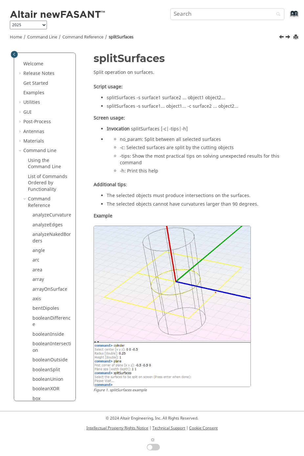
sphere (40, 53)
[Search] (277, 14)
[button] (30, 54)
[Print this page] (296, 37)
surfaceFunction (50, 243)
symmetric (44, 304)
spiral (39, 63)
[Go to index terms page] (287, 16)
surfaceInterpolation (52, 256)
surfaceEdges (47, 208)
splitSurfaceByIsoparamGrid (52, 131)
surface (41, 182)
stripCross (44, 153)
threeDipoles (47, 333)
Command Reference (82, 37)
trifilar (39, 369)
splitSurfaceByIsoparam (52, 115)
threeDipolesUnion (52, 346)
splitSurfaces (121, 37)
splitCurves (45, 92)
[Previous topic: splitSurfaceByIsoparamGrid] (282, 38)
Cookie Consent (203, 428)
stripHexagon (47, 163)
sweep (40, 295)
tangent (41, 314)
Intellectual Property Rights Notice (117, 428)
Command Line (42, 37)
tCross (39, 324)
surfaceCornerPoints (52, 195)
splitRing (42, 102)
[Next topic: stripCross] (288, 38)
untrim (40, 398)
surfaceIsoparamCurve (51, 273)
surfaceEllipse (48, 218)
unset (39, 388)
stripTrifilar (45, 173)
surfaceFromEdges (52, 231)
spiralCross (45, 73)
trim (37, 379)
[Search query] (227, 14)
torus (38, 359)
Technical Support (168, 428)
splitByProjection (51, 82)
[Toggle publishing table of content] (14, 54)
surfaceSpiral (47, 285)
